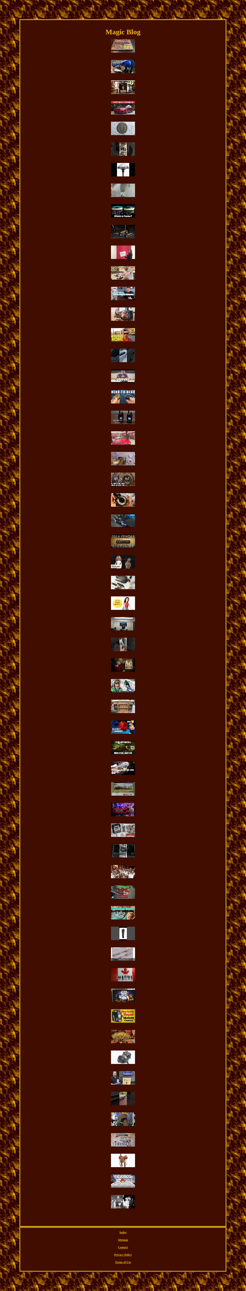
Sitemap (123, 1240)
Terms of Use (123, 1262)
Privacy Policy (123, 1254)
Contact (123, 1247)
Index (122, 1232)
